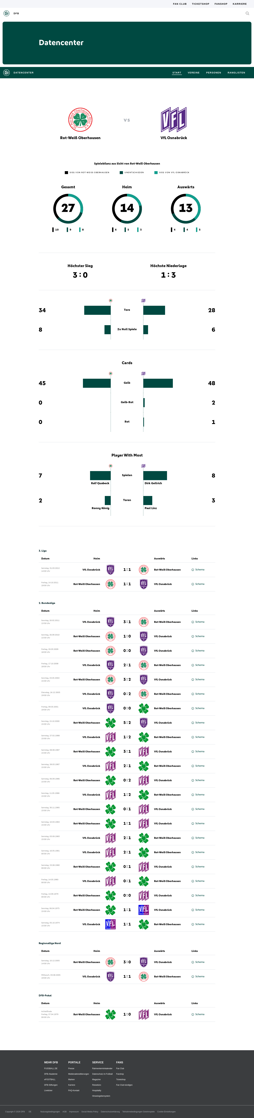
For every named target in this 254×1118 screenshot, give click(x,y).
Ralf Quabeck (100, 483)
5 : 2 (127, 723)
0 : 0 (127, 651)
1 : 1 (127, 570)
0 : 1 (127, 809)
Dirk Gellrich (153, 483)
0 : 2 (127, 694)
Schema (197, 569)
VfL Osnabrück (91, 569)
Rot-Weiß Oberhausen (167, 569)
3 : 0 (127, 962)
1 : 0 (127, 636)
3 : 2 (127, 680)
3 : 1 (127, 622)
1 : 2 (127, 737)
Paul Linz (151, 508)
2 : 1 (127, 665)
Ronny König (100, 508)
